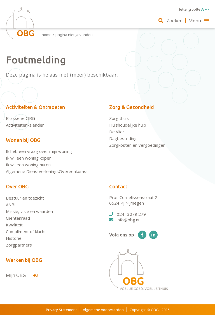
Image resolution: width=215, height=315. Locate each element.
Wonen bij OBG (23, 140)
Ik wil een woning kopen (29, 158)
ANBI (11, 204)
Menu (198, 20)
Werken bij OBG (24, 260)
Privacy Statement (61, 309)
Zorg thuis (119, 118)
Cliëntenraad (18, 218)
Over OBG (17, 186)
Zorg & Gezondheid (131, 107)
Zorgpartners (19, 245)
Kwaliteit (14, 225)
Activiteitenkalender (25, 125)
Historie (14, 238)
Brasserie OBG (20, 118)
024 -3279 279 (127, 214)
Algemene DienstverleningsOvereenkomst (47, 171)
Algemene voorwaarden (103, 309)
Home (47, 34)
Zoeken (170, 20)
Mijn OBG (22, 275)
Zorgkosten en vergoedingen (137, 145)
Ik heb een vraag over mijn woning (39, 151)
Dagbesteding (123, 138)
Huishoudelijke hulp (127, 125)
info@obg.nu (125, 219)
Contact (118, 186)
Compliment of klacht (26, 231)
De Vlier (116, 131)
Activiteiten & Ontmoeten (35, 107)
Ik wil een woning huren (28, 164)
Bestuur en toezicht (25, 198)
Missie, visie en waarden (29, 211)
